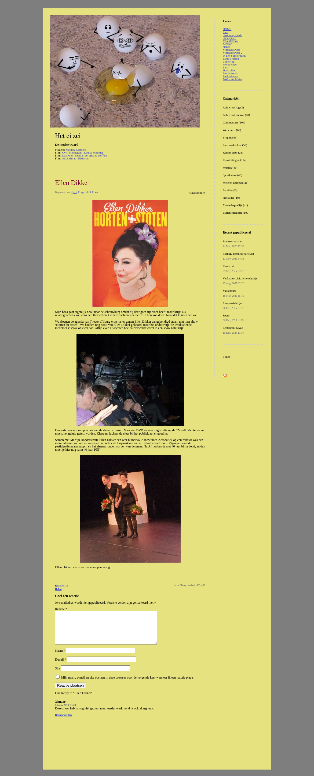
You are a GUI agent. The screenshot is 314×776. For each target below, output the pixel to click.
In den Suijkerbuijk (234, 55)
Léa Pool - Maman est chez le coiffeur (84, 155)
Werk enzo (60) (232, 130)
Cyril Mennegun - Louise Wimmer (82, 152)
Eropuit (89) (230, 137)
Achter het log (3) (233, 107)
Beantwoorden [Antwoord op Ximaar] (63, 721)
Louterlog (228, 61)
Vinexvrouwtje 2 (233, 52)
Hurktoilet (229, 70)
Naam (60, 657)
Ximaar (227, 43)
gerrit (74, 192)
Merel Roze (230, 64)
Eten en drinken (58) (235, 145)
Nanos (226, 46)
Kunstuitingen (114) (235, 160)
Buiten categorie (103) (236, 212)
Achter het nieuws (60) (236, 114)
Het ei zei (68, 135)
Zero (225, 67)
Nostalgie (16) (231, 197)
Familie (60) (230, 190)
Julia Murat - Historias (75, 158)
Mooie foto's (230, 73)
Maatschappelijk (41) (235, 205)
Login (226, 356)
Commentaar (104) (234, 122)
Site (57, 675)
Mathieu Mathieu (75, 149)
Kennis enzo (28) (233, 152)
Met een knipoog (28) (236, 182)
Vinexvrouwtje (231, 49)
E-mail (60, 666)
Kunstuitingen (197, 192)
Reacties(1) (61, 585)
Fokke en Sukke (232, 79)
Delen (58, 589)
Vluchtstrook (230, 40)
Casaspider (229, 37)
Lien (225, 32)
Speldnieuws (230, 76)
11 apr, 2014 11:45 (88, 192)
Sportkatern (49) (232, 175)
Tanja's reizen (231, 58)
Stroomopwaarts (232, 35)
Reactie (61, 609)
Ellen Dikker (72, 182)
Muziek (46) (230, 167)
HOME (227, 29)
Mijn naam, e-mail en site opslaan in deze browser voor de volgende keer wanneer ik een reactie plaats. (127, 684)
